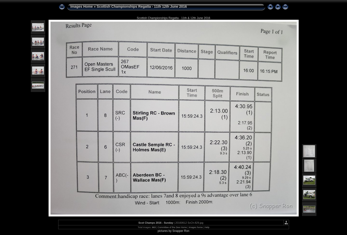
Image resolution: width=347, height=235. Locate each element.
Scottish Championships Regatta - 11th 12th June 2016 (142, 6)
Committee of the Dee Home (172, 227)
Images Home (81, 6)
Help (207, 227)
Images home (196, 227)
